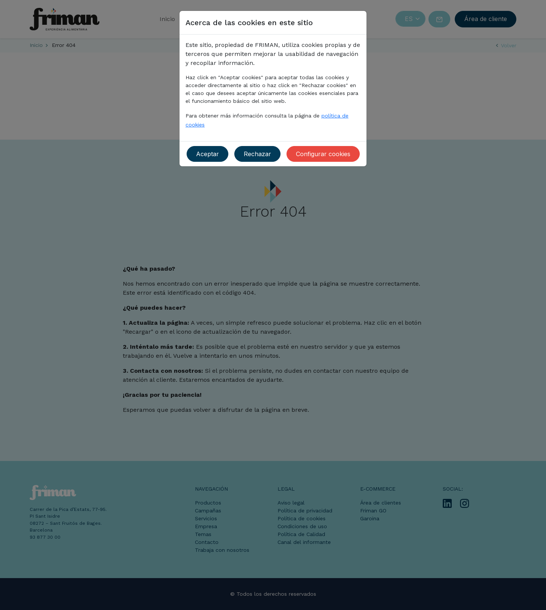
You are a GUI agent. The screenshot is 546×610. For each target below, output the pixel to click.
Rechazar (257, 154)
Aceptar (207, 154)
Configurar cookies (323, 154)
